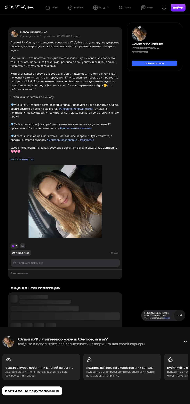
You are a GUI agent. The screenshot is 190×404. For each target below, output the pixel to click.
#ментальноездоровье (62, 139)
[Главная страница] (19, 7)
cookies (166, 318)
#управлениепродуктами (76, 108)
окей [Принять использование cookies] (179, 315)
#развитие (87, 139)
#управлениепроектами (76, 128)
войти (178, 8)
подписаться (154, 63)
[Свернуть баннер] (185, 341)
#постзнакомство (22, 159)
